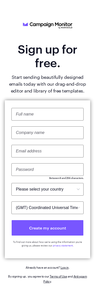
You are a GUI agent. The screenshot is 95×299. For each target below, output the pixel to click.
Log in (65, 267)
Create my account (47, 228)
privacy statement (63, 245)
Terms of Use (58, 276)
